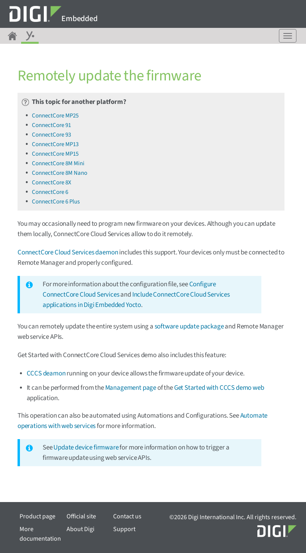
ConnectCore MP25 (55, 115)
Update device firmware (85, 447)
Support (124, 529)
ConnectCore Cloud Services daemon (68, 252)
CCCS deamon (46, 373)
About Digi (80, 529)
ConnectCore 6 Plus (56, 201)
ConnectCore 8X (51, 182)
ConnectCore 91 (51, 125)
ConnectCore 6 (50, 192)
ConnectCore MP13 (55, 144)
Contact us (127, 516)
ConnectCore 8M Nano (59, 173)
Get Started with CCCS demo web (219, 388)
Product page (37, 516)
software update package (189, 326)
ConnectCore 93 (51, 135)
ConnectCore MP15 (55, 154)
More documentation (40, 534)
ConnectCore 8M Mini (58, 163)
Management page (130, 388)
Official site (81, 516)
